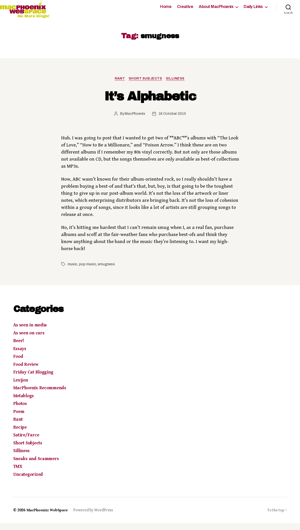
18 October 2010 (172, 121)
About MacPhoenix (216, 10)
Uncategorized (29, 481)
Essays (20, 355)
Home (165, 10)
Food (18, 363)
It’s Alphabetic (150, 102)
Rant (119, 85)
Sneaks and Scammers (37, 466)
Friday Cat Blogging (34, 379)
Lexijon (21, 387)
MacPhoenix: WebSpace (48, 517)
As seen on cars (30, 340)
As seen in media (31, 332)
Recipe (20, 434)
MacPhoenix (134, 121)
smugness (107, 271)
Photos (21, 410)
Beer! (19, 348)
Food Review (26, 371)
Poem (19, 418)
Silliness (176, 85)
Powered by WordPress (95, 517)
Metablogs (24, 403)
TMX (18, 473)
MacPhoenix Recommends (41, 395)
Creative (185, 10)
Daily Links (253, 10)
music (73, 271)
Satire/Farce (27, 442)
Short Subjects (146, 85)
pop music (88, 271)
